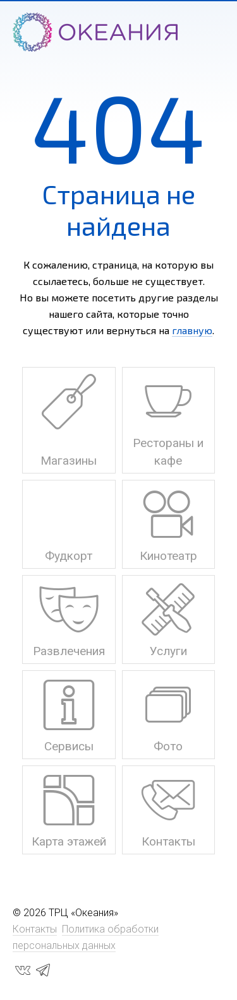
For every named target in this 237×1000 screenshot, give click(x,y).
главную (192, 330)
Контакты (35, 929)
